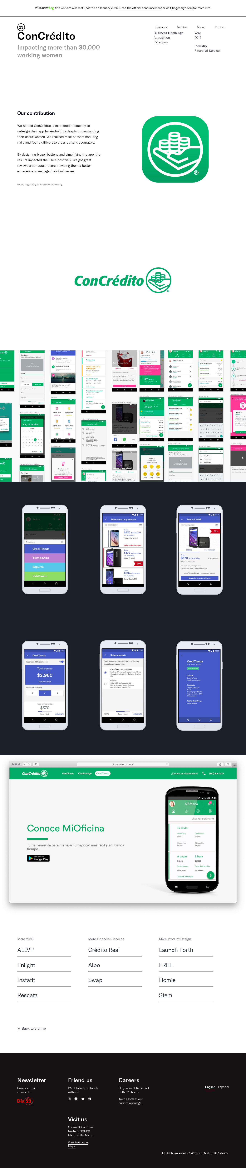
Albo (94, 965)
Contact (220, 27)
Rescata (27, 995)
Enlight (26, 965)
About (201, 27)
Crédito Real (104, 950)
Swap (95, 980)
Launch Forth (176, 950)
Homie (167, 980)
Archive (182, 27)
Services (161, 27)
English (210, 1087)
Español (223, 1087)
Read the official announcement (140, 8)
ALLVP (25, 950)
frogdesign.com (182, 8)
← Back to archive (31, 1028)
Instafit (26, 980)
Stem (165, 995)
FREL (165, 965)
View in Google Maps (78, 1144)
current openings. (130, 1103)
